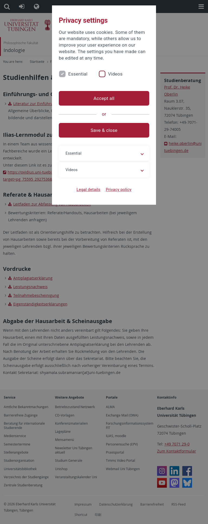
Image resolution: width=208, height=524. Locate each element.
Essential (77, 74)
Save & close (104, 130)
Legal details (88, 189)
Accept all (103, 98)
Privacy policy (118, 189)
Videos (115, 74)
